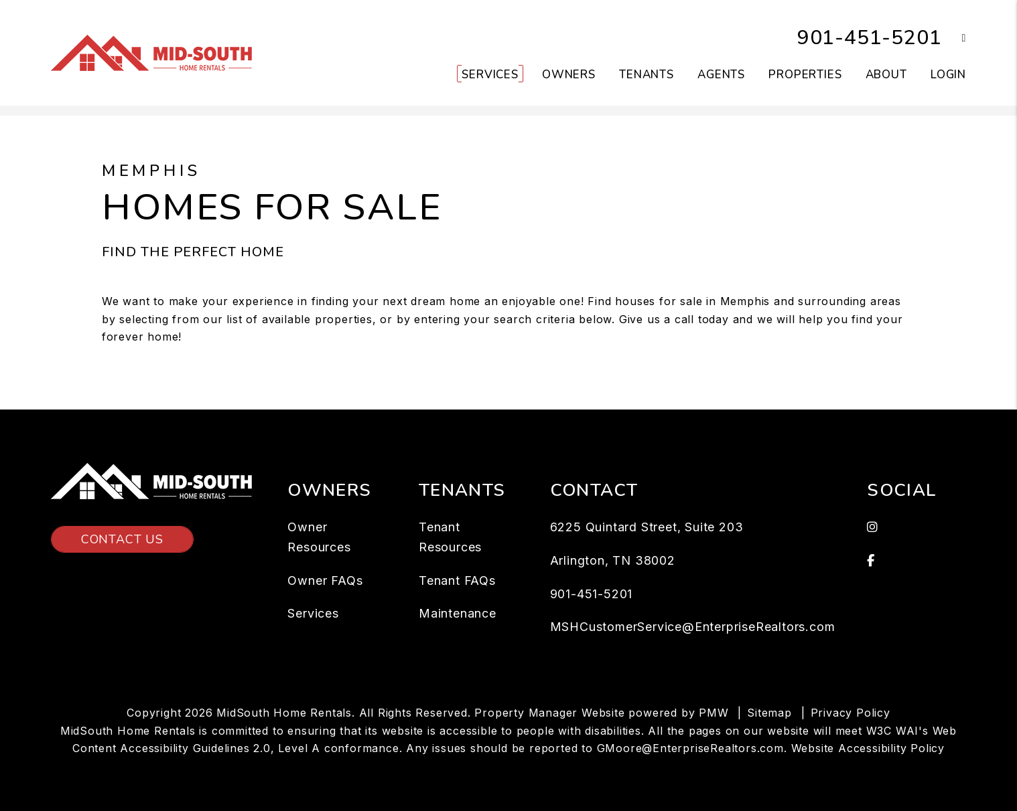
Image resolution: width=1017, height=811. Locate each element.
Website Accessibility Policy (868, 748)
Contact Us (122, 539)
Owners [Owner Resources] (569, 74)
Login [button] (948, 74)
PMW (713, 712)
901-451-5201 (869, 38)
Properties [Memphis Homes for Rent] (805, 74)
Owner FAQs (324, 580)
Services (312, 613)
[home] (151, 52)
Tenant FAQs (457, 580)
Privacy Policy (850, 712)
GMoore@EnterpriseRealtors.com (690, 748)
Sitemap (769, 712)
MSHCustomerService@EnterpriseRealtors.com (692, 627)
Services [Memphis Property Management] (490, 74)
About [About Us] (886, 74)
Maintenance (457, 613)
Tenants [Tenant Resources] (646, 74)
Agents (721, 74)
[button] (953, 38)
